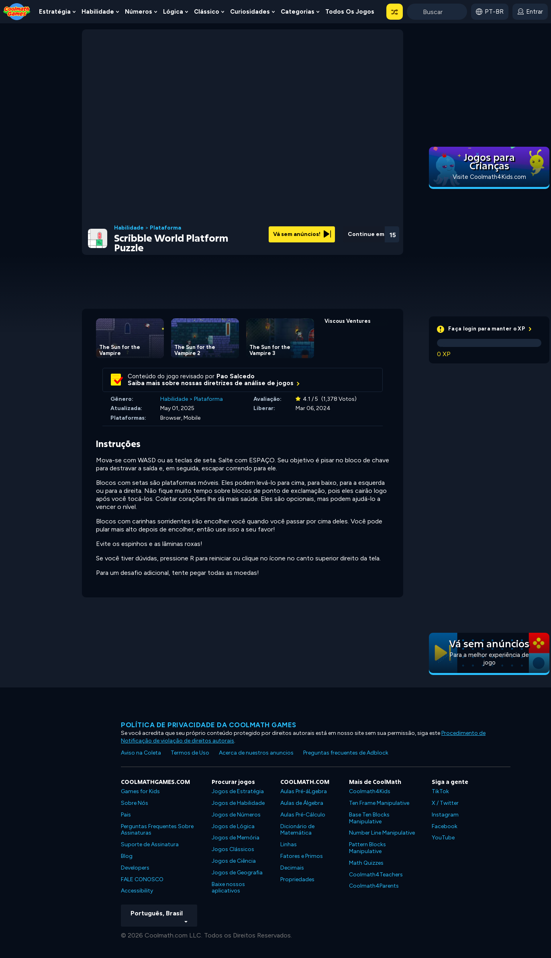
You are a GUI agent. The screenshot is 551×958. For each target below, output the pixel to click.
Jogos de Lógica (233, 826)
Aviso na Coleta (141, 752)
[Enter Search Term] (437, 12)
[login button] (530, 12)
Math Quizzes (366, 863)
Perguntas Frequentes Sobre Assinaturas (157, 830)
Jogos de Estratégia (238, 791)
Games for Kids (140, 791)
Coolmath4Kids (369, 791)
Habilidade (98, 11)
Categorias (297, 11)
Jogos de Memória (235, 837)
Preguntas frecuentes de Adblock (345, 752)
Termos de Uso (190, 752)
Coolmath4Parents (374, 885)
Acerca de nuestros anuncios (256, 752)
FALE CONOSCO (142, 879)
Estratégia (55, 11)
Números (138, 11)
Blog (127, 856)
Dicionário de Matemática (297, 830)
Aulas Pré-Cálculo (302, 814)
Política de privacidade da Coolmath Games (208, 725)
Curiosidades (250, 11)
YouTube (443, 837)
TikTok (440, 791)
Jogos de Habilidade (238, 803)
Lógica (173, 11)
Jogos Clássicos (233, 849)
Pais (126, 814)
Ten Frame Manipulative (379, 803)
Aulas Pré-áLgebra (303, 791)
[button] (394, 12)
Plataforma (165, 228)
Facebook (444, 826)
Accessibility (137, 890)
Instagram (445, 814)
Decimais (292, 867)
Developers (135, 867)
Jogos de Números (236, 814)
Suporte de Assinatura (150, 844)
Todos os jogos (349, 11)
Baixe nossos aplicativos (228, 887)
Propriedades (297, 879)
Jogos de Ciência (234, 860)
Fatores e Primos (301, 856)
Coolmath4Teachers (376, 874)
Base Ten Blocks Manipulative (369, 818)
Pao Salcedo (235, 376)
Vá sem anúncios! (302, 234)
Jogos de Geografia (237, 872)
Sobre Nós (134, 803)
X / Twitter (445, 803)
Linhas (288, 844)
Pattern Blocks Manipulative (367, 848)
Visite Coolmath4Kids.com (489, 177)
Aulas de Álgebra (301, 803)
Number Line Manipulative (382, 832)
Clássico (206, 11)
